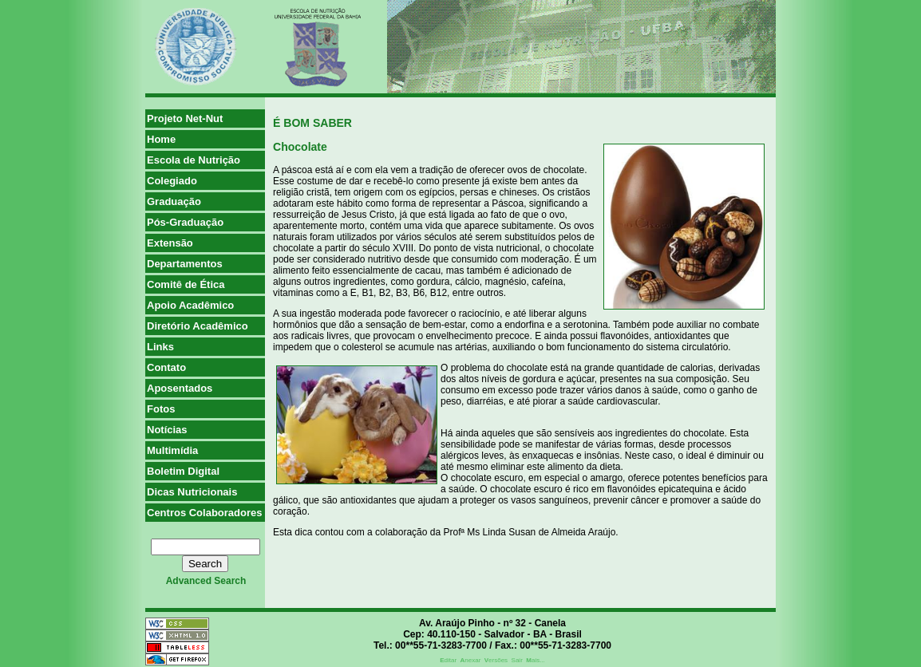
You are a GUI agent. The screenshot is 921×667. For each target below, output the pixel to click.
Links (160, 347)
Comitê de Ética (186, 284)
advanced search (206, 580)
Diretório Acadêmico (197, 326)
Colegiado (172, 181)
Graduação (174, 201)
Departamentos (185, 264)
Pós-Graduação (185, 222)
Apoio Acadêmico (190, 305)
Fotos (161, 409)
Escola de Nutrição (193, 160)
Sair (517, 660)
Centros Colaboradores (204, 513)
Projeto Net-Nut (185, 118)
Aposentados (179, 388)
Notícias (167, 430)
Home (161, 139)
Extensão (170, 243)
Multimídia (172, 450)
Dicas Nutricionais (192, 492)
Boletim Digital (183, 471)
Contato (166, 367)
